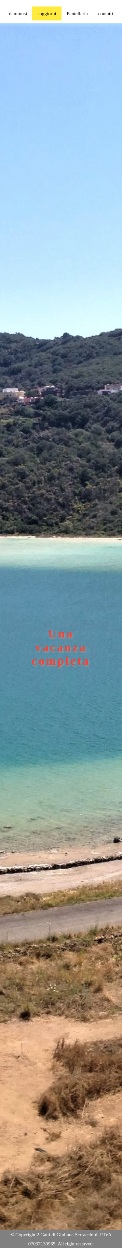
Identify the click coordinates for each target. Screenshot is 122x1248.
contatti (105, 13)
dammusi (18, 13)
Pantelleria (77, 13)
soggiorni (46, 13)
